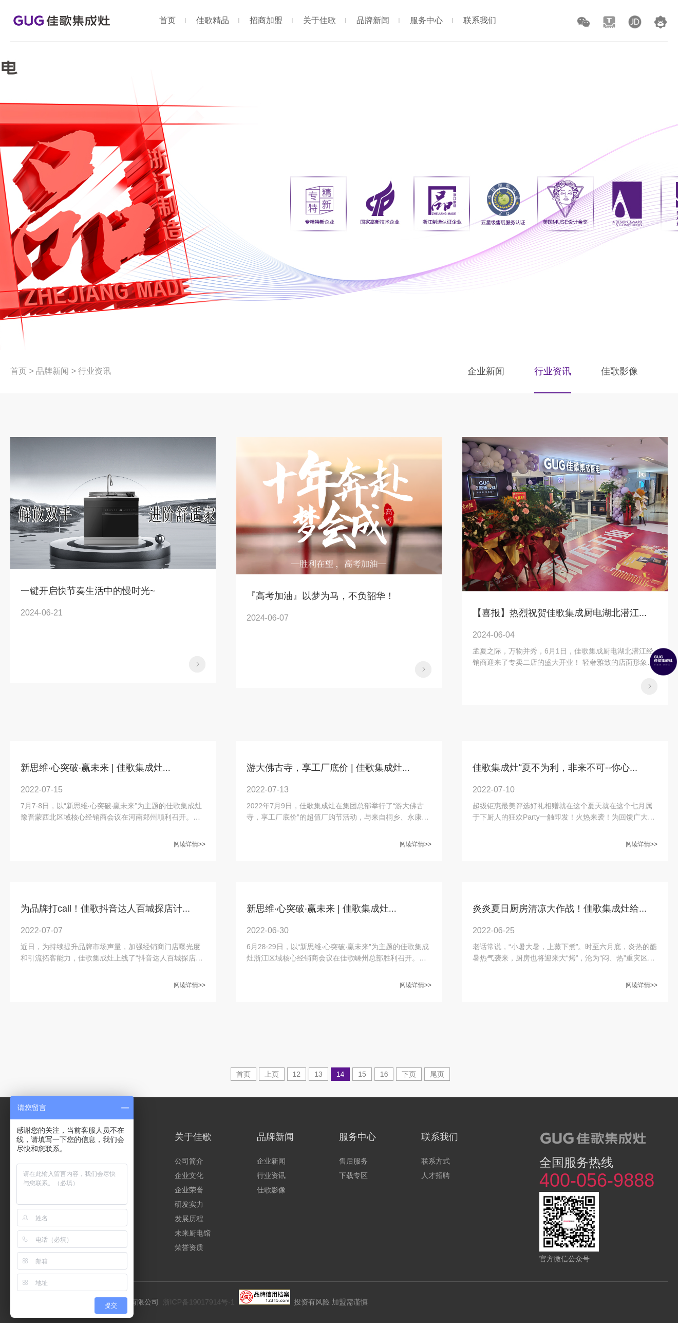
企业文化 (189, 1175)
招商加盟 (266, 20)
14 (340, 1074)
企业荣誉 (189, 1190)
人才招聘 (435, 1175)
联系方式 (435, 1161)
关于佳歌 (319, 20)
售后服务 (353, 1161)
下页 (409, 1074)
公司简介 (189, 1161)
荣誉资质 (189, 1247)
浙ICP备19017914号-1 (199, 1302)
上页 (272, 1074)
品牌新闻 (372, 20)
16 (384, 1074)
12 (297, 1074)
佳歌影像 (619, 371)
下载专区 (353, 1175)
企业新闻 (485, 371)
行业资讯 (94, 371)
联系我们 (479, 20)
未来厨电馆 (193, 1233)
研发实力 (189, 1204)
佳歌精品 (212, 20)
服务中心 (426, 20)
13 (318, 1074)
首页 (167, 20)
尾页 (437, 1074)
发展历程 (189, 1219)
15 (362, 1074)
